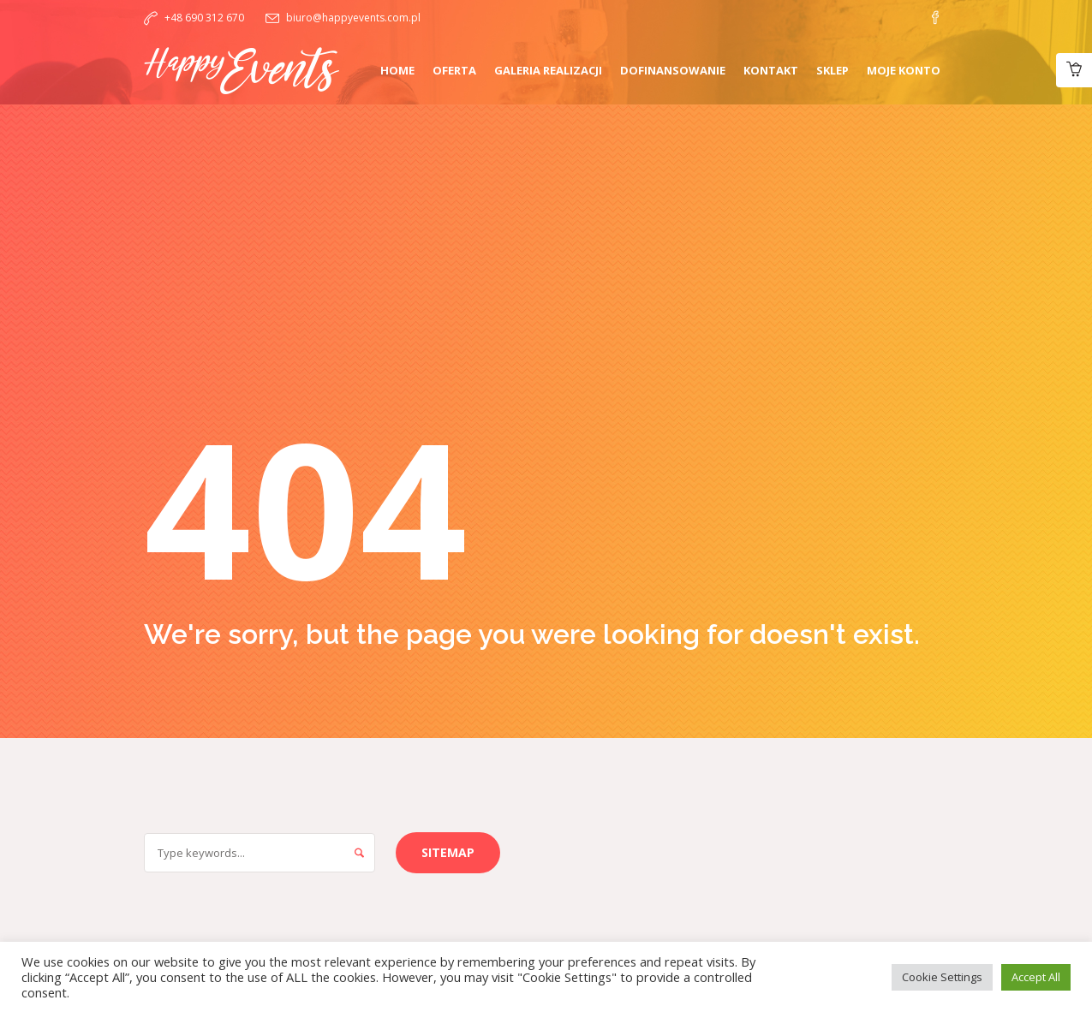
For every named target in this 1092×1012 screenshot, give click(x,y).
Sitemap (447, 852)
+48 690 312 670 (204, 17)
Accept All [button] (1035, 977)
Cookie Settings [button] (942, 977)
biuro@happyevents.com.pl (353, 17)
